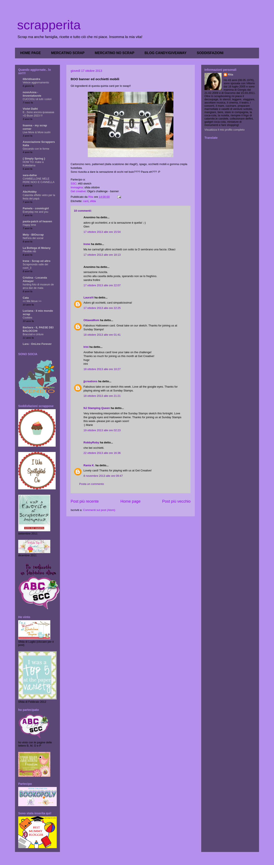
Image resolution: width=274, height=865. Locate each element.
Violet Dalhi (30, 108)
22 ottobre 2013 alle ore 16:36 (102, 453)
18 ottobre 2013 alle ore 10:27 (102, 369)
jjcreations (90, 381)
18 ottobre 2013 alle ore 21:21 (102, 395)
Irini (86, 346)
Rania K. (89, 465)
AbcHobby (30, 191)
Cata (26, 297)
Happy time (29, 224)
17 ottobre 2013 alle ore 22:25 (102, 308)
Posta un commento (91, 484)
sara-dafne (30, 175)
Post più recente (85, 501)
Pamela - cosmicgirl (36, 208)
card (85, 201)
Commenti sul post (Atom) (99, 510)
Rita (230, 74)
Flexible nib (29, 251)
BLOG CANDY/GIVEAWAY (165, 53)
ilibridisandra (31, 79)
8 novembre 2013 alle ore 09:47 (103, 475)
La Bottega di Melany (37, 247)
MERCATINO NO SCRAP (114, 53)
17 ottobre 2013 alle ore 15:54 (102, 231)
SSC (73, 183)
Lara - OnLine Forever (37, 343)
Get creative (78, 191)
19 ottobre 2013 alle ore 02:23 (102, 430)
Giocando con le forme (36, 148)
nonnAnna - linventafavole (32, 94)
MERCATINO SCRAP (68, 53)
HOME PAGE (30, 53)
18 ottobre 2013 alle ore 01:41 (102, 334)
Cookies (27, 317)
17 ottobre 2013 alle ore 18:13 (102, 254)
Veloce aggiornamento (36, 82)
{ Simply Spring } (34, 158)
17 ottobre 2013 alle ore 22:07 (102, 285)
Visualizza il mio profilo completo (224, 129)
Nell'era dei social (33, 238)
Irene (86, 244)
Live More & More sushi (37, 132)
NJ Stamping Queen (96, 408)
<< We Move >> (32, 301)
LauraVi (88, 297)
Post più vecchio (176, 501)
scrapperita (49, 25)
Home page (130, 501)
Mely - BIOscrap (33, 234)
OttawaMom (91, 320)
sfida (93, 201)
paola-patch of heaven (37, 221)
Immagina (77, 187)
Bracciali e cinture (33, 334)
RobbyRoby (91, 442)
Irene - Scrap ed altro (36, 261)
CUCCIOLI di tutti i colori (37, 99)
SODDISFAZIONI (210, 53)
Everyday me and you (35, 211)
